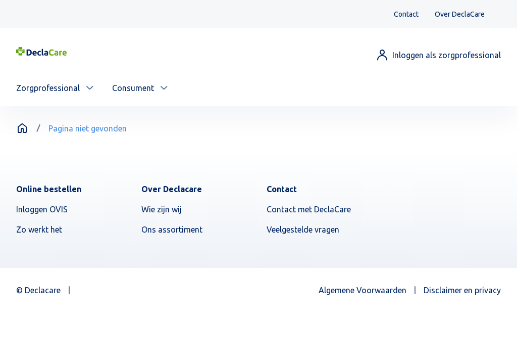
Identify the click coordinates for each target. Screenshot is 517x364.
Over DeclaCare (460, 14)
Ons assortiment (171, 229)
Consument (133, 88)
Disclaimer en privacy (462, 290)
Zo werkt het (39, 229)
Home (22, 128)
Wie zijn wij (161, 209)
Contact (406, 14)
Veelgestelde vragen (303, 229)
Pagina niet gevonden (87, 128)
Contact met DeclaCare (309, 209)
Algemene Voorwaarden (362, 290)
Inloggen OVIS (42, 209)
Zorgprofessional (48, 88)
